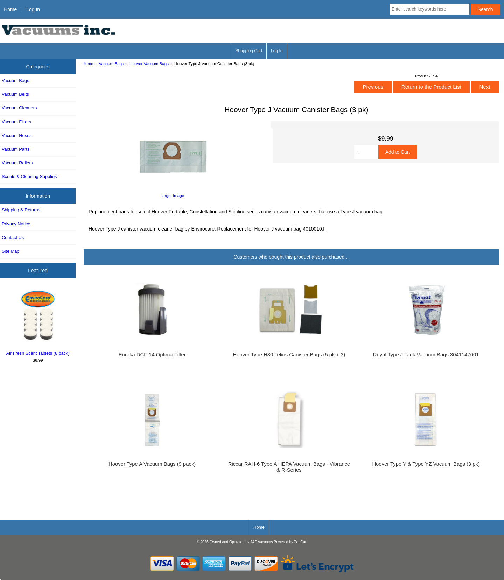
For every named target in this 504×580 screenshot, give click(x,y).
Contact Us (13, 237)
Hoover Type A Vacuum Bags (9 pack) (152, 464)
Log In (33, 9)
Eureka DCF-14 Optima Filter (152, 354)
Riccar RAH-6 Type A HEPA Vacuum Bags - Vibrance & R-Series (289, 466)
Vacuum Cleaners (19, 107)
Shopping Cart (248, 50)
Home (10, 9)
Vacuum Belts (15, 94)
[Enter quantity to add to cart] (366, 152)
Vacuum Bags (111, 63)
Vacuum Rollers (17, 162)
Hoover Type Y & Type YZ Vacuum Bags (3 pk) (425, 464)
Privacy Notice (16, 223)
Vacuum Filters (16, 121)
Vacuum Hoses (17, 135)
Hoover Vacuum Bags (149, 63)
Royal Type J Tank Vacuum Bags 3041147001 (426, 354)
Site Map (10, 251)
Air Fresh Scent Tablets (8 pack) (38, 322)
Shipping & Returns (21, 209)
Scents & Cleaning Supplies (29, 176)
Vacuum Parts (15, 149)
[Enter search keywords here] (429, 9)
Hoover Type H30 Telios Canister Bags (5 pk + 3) (289, 354)
